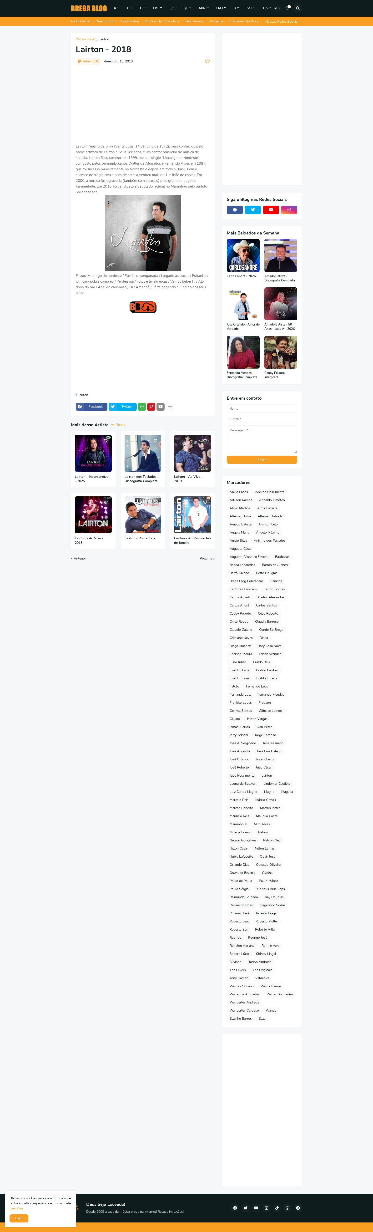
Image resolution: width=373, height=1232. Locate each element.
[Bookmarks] (287, 8)
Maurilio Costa (266, 816)
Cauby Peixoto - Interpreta (275, 375)
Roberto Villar (265, 929)
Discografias (130, 21)
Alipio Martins (240, 508)
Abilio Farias (239, 492)
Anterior (80, 558)
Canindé (276, 581)
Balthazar (282, 557)
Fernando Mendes (270, 694)
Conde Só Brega (271, 629)
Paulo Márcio (268, 881)
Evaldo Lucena (266, 678)
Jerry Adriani (239, 735)
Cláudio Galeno (241, 629)
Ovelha (267, 873)
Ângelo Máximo (267, 532)
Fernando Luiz (240, 694)
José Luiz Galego (269, 751)
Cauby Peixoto (240, 613)
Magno (269, 791)
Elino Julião (238, 662)
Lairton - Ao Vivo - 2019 (188, 479)
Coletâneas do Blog (243, 21)
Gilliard (235, 719)
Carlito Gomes (274, 589)
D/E (156, 8)
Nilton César (239, 848)
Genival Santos (241, 710)
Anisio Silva (238, 540)
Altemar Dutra (240, 516)
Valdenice (262, 978)
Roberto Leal (239, 921)
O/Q (219, 8)
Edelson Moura (241, 654)
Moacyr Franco (240, 832)
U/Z (266, 8)
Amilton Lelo (268, 524)
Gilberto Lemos (270, 710)
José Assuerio (273, 743)
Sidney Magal (266, 954)
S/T (249, 8)
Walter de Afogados (245, 994)
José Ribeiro (265, 759)
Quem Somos (106, 21)
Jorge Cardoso (265, 735)
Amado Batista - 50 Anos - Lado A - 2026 (279, 327)
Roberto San (239, 929)
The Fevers (238, 970)
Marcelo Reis (239, 800)
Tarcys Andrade (259, 962)
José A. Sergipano (243, 743)
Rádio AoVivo (194, 21)
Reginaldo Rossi (241, 905)
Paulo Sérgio (239, 889)
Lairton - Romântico (140, 538)
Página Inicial (80, 21)
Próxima (206, 558)
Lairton (104, 39)
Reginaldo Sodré (272, 905)
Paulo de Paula (241, 881)
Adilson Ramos (241, 500)
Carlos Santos (266, 605)
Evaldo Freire (239, 678)
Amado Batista (241, 524)
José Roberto (239, 767)
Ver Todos (118, 425)
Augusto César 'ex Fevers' (249, 557)
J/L (186, 8)
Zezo (262, 1018)
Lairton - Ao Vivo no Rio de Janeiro (192, 540)
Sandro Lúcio (239, 954)
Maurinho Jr (238, 824)
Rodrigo (235, 937)
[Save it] (207, 61)
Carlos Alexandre (271, 597)
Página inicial (85, 39)
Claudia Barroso (267, 621)
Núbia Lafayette (241, 856)
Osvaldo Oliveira (268, 864)
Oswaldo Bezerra (242, 873)
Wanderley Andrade (244, 1002)
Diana (264, 638)
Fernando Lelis (257, 686)
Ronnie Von (270, 945)
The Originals (262, 970)
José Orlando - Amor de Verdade (243, 327)
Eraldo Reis (261, 662)
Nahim (263, 832)
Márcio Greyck (265, 800)
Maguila (287, 791)
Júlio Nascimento (242, 775)
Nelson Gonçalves (243, 840)
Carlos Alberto (240, 597)
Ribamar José (239, 913)
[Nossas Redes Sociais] (282, 21)
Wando (271, 1010)
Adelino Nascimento (270, 492)
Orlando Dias (239, 864)
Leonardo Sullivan (243, 783)
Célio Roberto (268, 613)
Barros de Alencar (275, 565)
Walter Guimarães (280, 994)
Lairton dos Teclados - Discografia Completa (142, 479)
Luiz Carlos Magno (243, 791)
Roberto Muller (267, 921)
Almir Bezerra (267, 508)
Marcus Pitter (270, 808)
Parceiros (216, 21)
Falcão (234, 686)
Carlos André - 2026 (241, 276)
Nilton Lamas (265, 848)
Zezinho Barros (241, 1018)
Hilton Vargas (257, 719)
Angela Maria (239, 532)
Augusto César (241, 548)
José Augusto (240, 751)
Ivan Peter (264, 727)
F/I (171, 8)
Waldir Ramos (271, 986)
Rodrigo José (257, 937)
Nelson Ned (272, 840)
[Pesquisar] (298, 8)
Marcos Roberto (241, 808)
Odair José (267, 856)
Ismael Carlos (240, 727)
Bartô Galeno (239, 573)
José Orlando (239, 759)
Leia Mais (16, 1208)
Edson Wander (270, 654)
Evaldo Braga (239, 670)
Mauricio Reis (239, 816)
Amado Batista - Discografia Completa (279, 278)
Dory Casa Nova (269, 646)
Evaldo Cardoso (267, 670)
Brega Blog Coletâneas (246, 581)
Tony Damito (239, 978)
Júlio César (264, 767)
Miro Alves (262, 824)
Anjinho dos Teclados (270, 540)
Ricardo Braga (266, 913)
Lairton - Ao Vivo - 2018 (89, 540)
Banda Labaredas (242, 565)
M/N (202, 8)
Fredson (265, 702)
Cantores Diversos (243, 589)
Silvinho (236, 962)
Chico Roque (239, 621)
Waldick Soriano (242, 986)
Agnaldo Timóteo (272, 500)
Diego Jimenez (240, 646)
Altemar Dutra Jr (270, 516)
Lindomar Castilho (277, 783)
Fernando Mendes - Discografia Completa (242, 375)
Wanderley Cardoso (244, 1010)
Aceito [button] (19, 1218)
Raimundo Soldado (244, 897)
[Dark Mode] (277, 8)
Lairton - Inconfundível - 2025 (92, 479)
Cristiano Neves (241, 638)
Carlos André (239, 605)
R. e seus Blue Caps (270, 889)
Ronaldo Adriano (242, 945)
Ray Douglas (274, 897)
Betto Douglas (266, 573)
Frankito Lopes (241, 702)
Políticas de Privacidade (162, 21)
